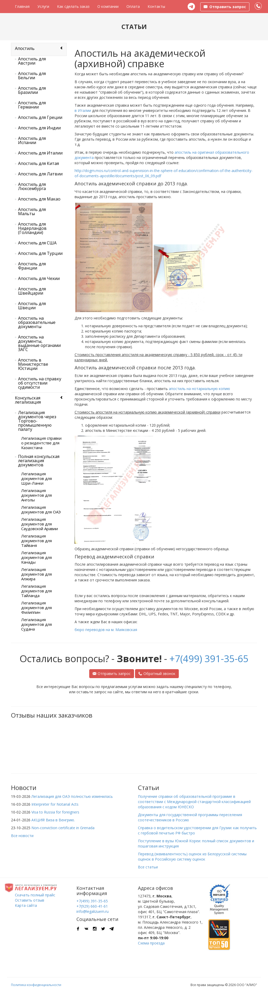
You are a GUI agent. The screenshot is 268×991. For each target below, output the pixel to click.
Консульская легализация (28, 400)
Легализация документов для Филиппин (36, 607)
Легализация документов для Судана (36, 624)
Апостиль (25, 48)
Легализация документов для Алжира (36, 574)
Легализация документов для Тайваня (36, 540)
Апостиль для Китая (38, 163)
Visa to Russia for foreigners (55, 812)
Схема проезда (151, 943)
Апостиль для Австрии (32, 61)
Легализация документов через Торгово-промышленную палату (37, 421)
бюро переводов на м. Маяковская (106, 629)
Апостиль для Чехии (39, 278)
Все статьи (148, 866)
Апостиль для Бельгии (32, 76)
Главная (22, 6)
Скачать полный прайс (35, 894)
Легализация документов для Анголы (36, 495)
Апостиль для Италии (40, 153)
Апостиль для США (37, 243)
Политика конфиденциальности (36, 985)
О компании (108, 6)
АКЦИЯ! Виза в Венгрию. (53, 819)
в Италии (83, 110)
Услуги (43, 6)
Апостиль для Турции (40, 253)
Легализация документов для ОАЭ (41, 509)
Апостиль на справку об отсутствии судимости (39, 383)
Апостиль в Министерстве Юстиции (33, 364)
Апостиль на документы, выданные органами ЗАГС (39, 343)
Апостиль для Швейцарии (32, 291)
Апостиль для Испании (32, 140)
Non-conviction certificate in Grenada (62, 827)
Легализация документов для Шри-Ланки (36, 478)
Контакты (156, 6)
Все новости (22, 835)
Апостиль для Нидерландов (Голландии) (32, 228)
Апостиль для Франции (32, 266)
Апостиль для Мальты (32, 211)
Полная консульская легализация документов (38, 461)
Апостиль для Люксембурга (32, 186)
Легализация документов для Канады (36, 557)
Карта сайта (26, 905)
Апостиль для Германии (32, 105)
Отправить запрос (112, 673)
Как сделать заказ (73, 6)
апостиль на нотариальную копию (199, 388)
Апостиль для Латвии (40, 174)
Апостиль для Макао (39, 199)
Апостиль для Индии (39, 128)
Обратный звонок (156, 673)
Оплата (133, 6)
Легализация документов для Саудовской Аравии (39, 524)
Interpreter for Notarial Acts (55, 804)
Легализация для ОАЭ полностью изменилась (72, 796)
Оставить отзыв (29, 900)
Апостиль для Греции (40, 117)
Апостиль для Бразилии (32, 90)
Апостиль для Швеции (32, 306)
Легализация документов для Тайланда (36, 590)
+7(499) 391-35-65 (209, 658)
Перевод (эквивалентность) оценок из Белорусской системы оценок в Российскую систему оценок (192, 856)
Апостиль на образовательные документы (36, 322)
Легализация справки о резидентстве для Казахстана (41, 443)
